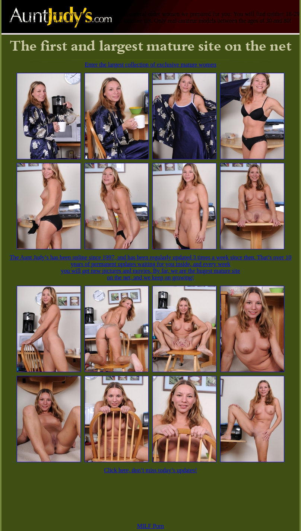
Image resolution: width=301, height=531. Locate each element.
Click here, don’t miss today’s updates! (150, 470)
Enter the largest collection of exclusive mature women (150, 64)
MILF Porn (150, 526)
